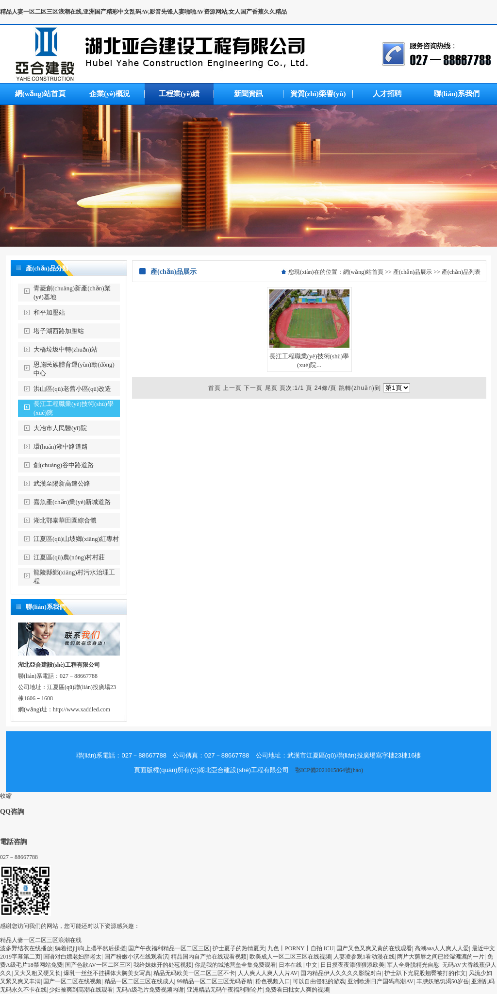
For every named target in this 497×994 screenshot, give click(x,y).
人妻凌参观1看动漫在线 (364, 956)
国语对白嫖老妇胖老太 (72, 956)
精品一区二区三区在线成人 (139, 981)
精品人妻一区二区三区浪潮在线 (41, 940)
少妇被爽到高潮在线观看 (81, 989)
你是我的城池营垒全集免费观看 (235, 964)
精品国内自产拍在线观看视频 (209, 956)
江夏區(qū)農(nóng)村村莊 (69, 557)
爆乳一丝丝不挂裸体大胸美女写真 (107, 973)
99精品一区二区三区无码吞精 (214, 981)
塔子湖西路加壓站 (58, 331)
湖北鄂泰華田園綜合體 (65, 520)
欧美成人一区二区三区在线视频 (290, 956)
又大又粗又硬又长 (37, 973)
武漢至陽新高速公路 (61, 483)
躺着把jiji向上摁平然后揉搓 (90, 948)
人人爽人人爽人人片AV (268, 973)
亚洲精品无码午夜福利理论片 (225, 989)
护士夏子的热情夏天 (239, 948)
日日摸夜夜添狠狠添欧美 (352, 964)
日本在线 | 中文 (298, 964)
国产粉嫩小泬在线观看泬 (136, 956)
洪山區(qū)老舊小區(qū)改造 (72, 388)
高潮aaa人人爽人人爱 (441, 948)
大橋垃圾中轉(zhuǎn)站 (65, 349)
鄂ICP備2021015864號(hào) (329, 770)
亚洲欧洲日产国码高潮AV (381, 981)
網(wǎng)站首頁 (363, 272)
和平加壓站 (49, 312)
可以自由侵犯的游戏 (319, 981)
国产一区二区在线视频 (72, 981)
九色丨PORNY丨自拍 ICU (300, 948)
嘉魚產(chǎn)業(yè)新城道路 (72, 501)
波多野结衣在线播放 (26, 948)
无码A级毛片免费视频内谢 (150, 989)
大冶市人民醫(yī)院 (60, 428)
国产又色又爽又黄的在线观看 (374, 948)
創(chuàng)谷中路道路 (63, 465)
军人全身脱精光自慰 (413, 964)
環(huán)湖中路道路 (60, 446)
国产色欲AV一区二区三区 (98, 964)
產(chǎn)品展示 (412, 272)
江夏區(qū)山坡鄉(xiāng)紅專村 (76, 538)
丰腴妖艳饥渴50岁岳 (442, 981)
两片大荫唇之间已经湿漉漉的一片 (440, 956)
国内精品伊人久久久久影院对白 (341, 973)
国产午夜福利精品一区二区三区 (169, 948)
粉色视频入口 (272, 981)
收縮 (6, 795)
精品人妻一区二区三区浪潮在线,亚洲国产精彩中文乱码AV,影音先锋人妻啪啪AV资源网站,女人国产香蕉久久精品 (143, 11)
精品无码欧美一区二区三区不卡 (194, 973)
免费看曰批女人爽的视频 (297, 989)
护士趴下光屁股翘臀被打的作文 (425, 973)
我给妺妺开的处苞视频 (162, 964)
